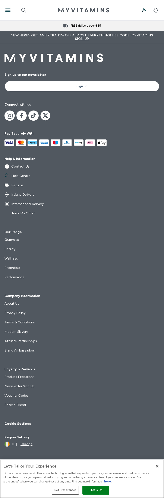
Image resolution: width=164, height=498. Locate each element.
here (107, 481)
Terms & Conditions (19, 322)
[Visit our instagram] (9, 116)
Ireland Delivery (19, 194)
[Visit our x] (45, 116)
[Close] (157, 466)
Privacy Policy (14, 313)
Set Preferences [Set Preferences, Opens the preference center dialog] (65, 490)
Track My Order (19, 213)
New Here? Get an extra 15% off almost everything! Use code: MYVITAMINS (82, 37)
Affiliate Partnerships (20, 341)
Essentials (12, 268)
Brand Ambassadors (19, 350)
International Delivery (24, 204)
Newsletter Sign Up (19, 386)
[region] (82, 478)
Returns (13, 185)
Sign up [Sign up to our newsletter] (82, 86)
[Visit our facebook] (21, 116)
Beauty (9, 249)
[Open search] (24, 10)
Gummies (11, 240)
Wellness (11, 258)
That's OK (95, 490)
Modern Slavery (16, 332)
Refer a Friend (15, 405)
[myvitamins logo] (83, 10)
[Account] (144, 10)
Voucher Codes (16, 395)
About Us (11, 303)
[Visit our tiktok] (33, 116)
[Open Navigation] (7, 10)
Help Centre (17, 175)
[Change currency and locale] (18, 444)
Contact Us (16, 166)
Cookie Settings (17, 424)
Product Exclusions (19, 377)
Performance (14, 277)
